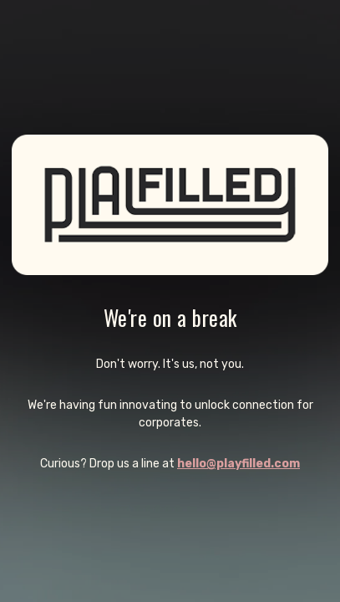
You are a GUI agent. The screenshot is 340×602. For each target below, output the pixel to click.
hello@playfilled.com (238, 464)
